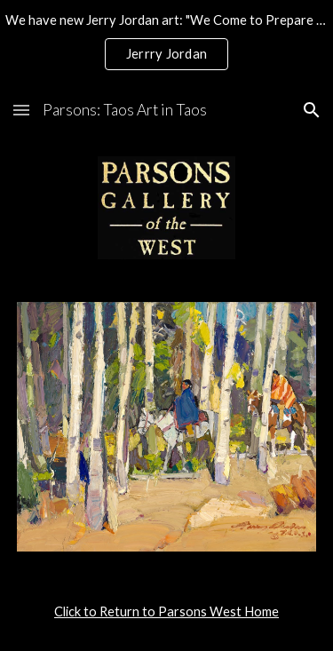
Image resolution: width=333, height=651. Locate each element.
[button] (21, 109)
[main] (167, 612)
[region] (166, 42)
